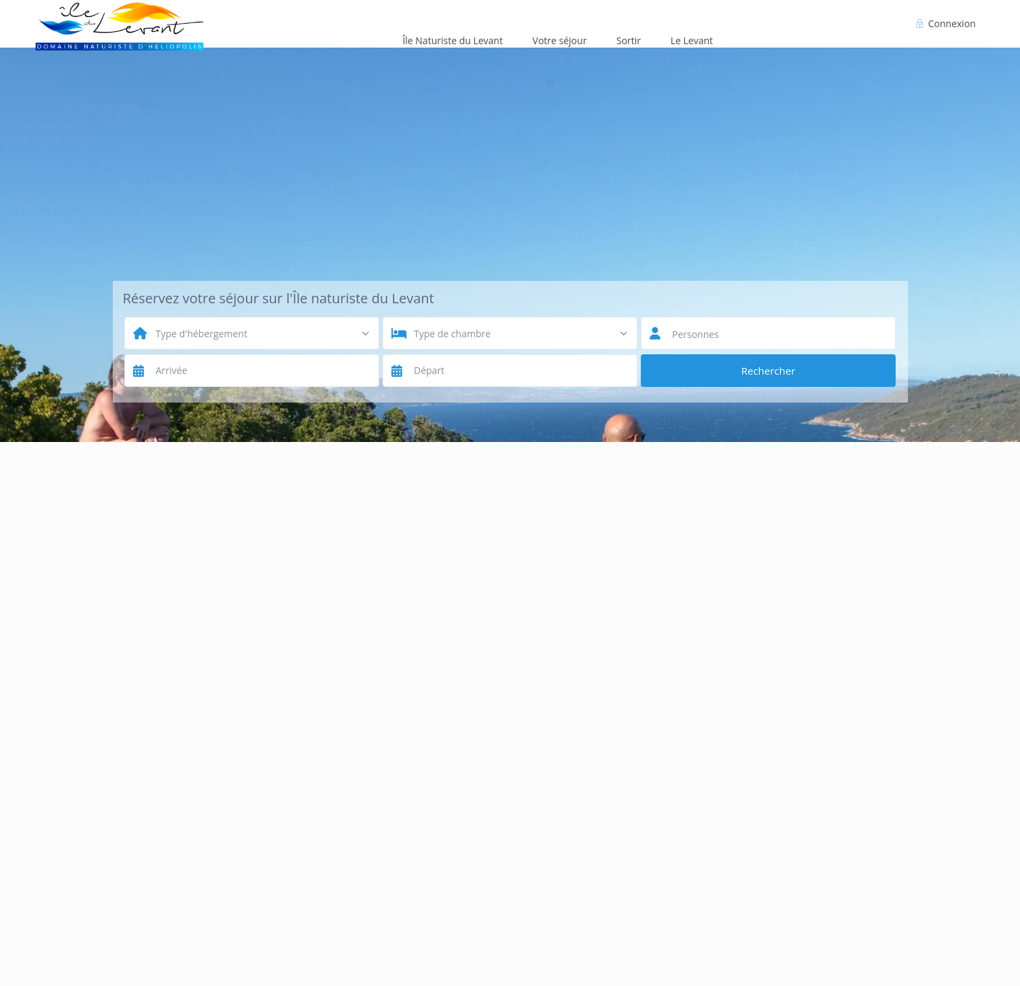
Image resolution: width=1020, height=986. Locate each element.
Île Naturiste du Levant (452, 40)
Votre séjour (560, 40)
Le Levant (692, 40)
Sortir (628, 40)
